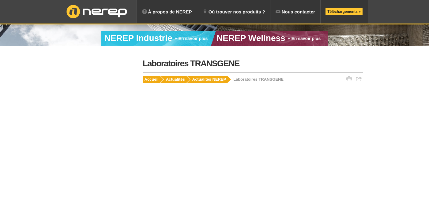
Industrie (156, 38)
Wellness (268, 38)
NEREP (96, 11)
